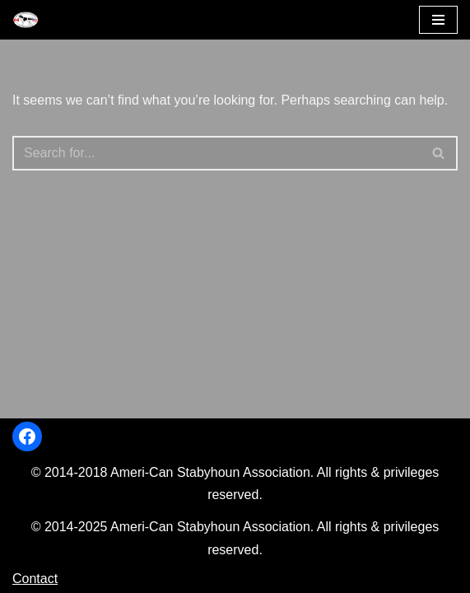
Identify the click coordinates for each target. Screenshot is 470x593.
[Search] (216, 153)
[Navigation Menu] (438, 20)
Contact (35, 579)
